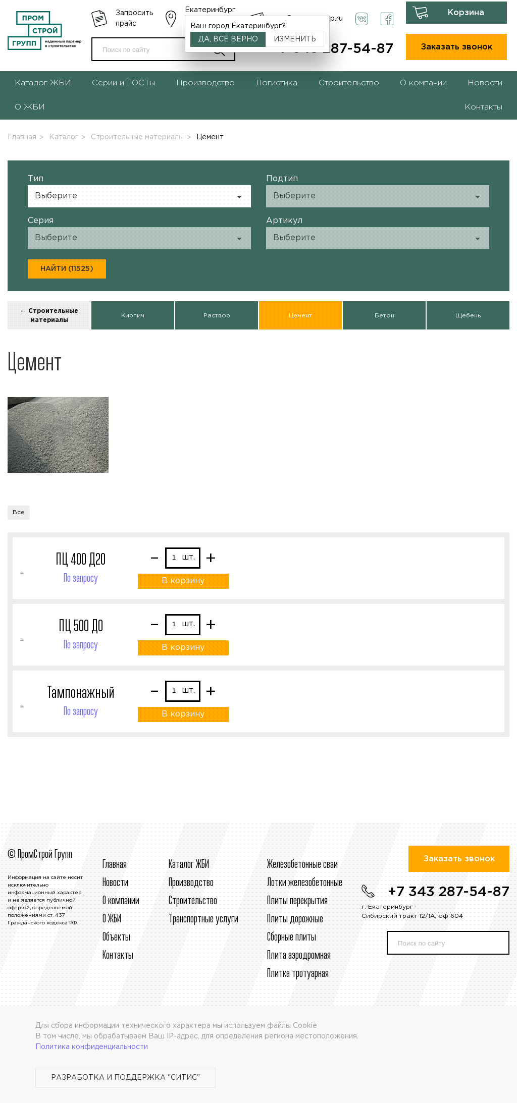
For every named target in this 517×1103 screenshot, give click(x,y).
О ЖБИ (30, 107)
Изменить (295, 39)
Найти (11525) (66, 269)
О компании (423, 83)
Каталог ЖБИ (43, 83)
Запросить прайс (134, 18)
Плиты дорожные (295, 919)
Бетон (384, 315)
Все (19, 512)
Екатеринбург (210, 10)
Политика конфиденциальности (91, 1047)
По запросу (81, 579)
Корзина (466, 13)
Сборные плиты (291, 937)
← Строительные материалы (49, 315)
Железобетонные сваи (302, 865)
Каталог (63, 137)
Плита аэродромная (299, 956)
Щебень (468, 315)
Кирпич (132, 315)
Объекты (116, 937)
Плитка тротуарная (298, 974)
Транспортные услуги (203, 919)
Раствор (216, 315)
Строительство (349, 83)
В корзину (183, 581)
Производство (205, 83)
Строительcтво (193, 901)
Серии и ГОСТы (124, 83)
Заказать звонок (456, 47)
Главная (22, 137)
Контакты (483, 107)
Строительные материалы (137, 137)
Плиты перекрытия (297, 901)
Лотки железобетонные (304, 883)
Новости (485, 83)
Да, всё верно (228, 39)
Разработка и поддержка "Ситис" (125, 1078)
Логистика (276, 83)
